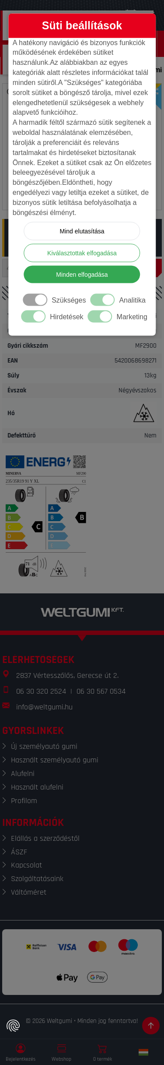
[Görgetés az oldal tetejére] (151, 1025)
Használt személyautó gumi (54, 760)
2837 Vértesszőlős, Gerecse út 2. (67, 675)
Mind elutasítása (82, 230)
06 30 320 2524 (41, 691)
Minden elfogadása (82, 274)
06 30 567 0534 (101, 691)
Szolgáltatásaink (37, 879)
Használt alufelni (37, 787)
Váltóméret (28, 892)
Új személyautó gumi (44, 746)
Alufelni (23, 774)
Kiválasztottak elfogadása (82, 252)
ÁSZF (19, 852)
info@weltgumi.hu (44, 707)
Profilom (24, 801)
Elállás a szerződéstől (45, 838)
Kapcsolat (26, 865)
